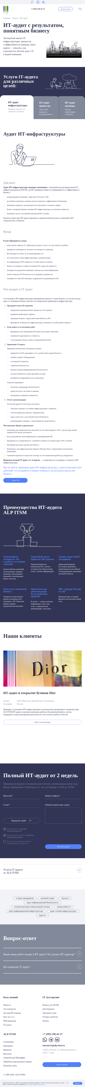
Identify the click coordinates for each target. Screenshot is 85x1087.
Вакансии (7, 1050)
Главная (6, 18)
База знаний (10, 997)
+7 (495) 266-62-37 (38, 9)
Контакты (7, 1054)
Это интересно (9, 1009)
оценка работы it (64, 909)
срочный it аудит (47, 900)
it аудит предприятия (25, 900)
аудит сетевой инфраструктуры (63, 913)
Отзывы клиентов (50, 1017)
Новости (7, 1005)
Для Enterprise (48, 1009)
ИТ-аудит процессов (46, 108)
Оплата (45, 1021)
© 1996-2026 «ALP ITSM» (14, 1075)
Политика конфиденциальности (35, 1084)
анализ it (65, 900)
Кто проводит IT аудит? (16, 968)
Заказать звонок (65, 9)
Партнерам (8, 1046)
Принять (77, 1083)
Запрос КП (15, 480)
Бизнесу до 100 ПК (50, 1005)
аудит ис (42, 917)
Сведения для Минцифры (14, 1058)
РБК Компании (9, 1021)
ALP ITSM (9, 1034)
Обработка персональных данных (17, 1062)
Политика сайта (10, 1066)
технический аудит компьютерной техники (32, 909)
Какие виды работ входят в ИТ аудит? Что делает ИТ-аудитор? (39, 955)
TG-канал (7, 1025)
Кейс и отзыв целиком (42, 723)
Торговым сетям (49, 1013)
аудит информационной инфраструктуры (26, 913)
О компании (8, 1042)
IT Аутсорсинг (51, 997)
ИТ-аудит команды (72, 108)
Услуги (15, 18)
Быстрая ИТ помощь (12, 1013)
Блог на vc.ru (8, 1017)
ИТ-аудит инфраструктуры (17, 107)
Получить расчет (63, 848)
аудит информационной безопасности (42, 904)
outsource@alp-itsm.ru (53, 1045)
